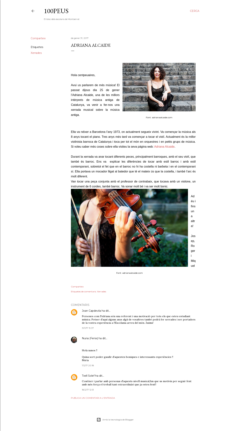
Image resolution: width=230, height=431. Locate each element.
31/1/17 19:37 (88, 328)
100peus (56, 11)
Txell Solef (88, 375)
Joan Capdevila (91, 310)
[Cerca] (194, 11)
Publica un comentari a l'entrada (93, 398)
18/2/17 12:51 (88, 389)
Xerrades (36, 53)
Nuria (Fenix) (90, 338)
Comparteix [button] (38, 38)
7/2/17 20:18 (88, 365)
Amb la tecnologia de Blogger (115, 419)
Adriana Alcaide (164, 146)
